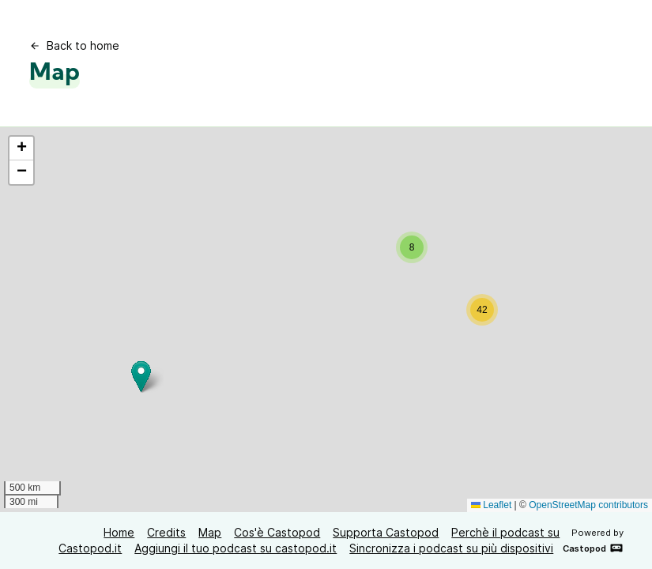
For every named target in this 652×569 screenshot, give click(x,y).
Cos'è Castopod (277, 532)
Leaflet (491, 505)
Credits (166, 532)
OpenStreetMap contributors (588, 505)
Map (209, 532)
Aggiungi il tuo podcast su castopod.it (235, 548)
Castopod (593, 548)
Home (119, 532)
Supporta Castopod (386, 532)
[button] (412, 247)
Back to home (74, 45)
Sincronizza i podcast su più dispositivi (451, 548)
